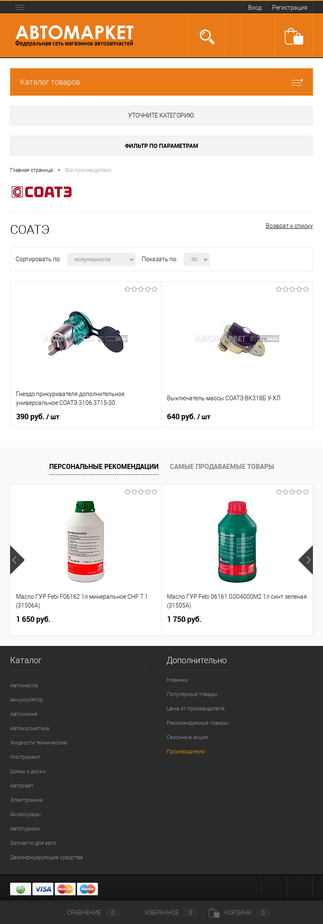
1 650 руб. (33, 619)
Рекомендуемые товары (197, 723)
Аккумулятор (26, 699)
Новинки (177, 680)
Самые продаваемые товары (222, 466)
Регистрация (289, 7)
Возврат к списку (289, 225)
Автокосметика (29, 728)
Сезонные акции (187, 737)
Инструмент (25, 757)
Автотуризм (25, 828)
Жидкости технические (38, 742)
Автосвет (21, 785)
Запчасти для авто (33, 843)
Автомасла (24, 685)
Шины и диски (27, 771)
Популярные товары (192, 694)
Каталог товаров (161, 82)
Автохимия (23, 714)
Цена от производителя (196, 708)
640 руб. (188, 416)
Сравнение (86, 912)
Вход (255, 7)
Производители (186, 751)
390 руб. (37, 416)
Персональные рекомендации (104, 466)
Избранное (164, 912)
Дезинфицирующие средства (46, 857)
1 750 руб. (184, 619)
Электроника (26, 800)
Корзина (239, 912)
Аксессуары (25, 814)
